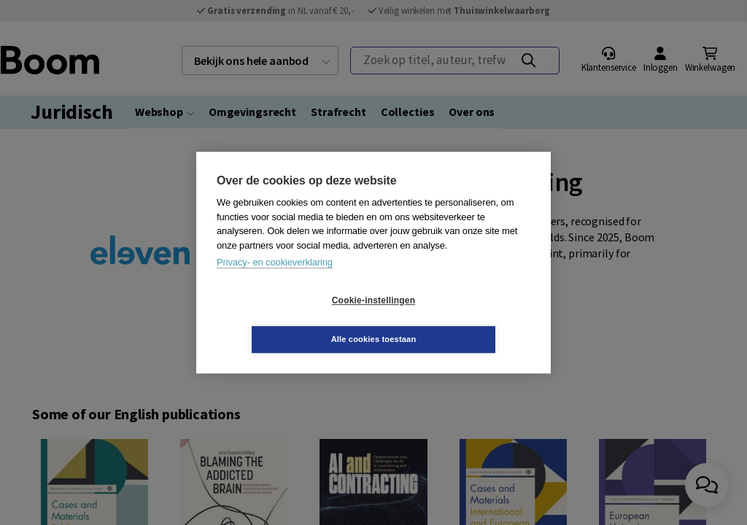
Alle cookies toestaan (460, 319)
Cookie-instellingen (286, 320)
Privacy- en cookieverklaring (275, 281)
